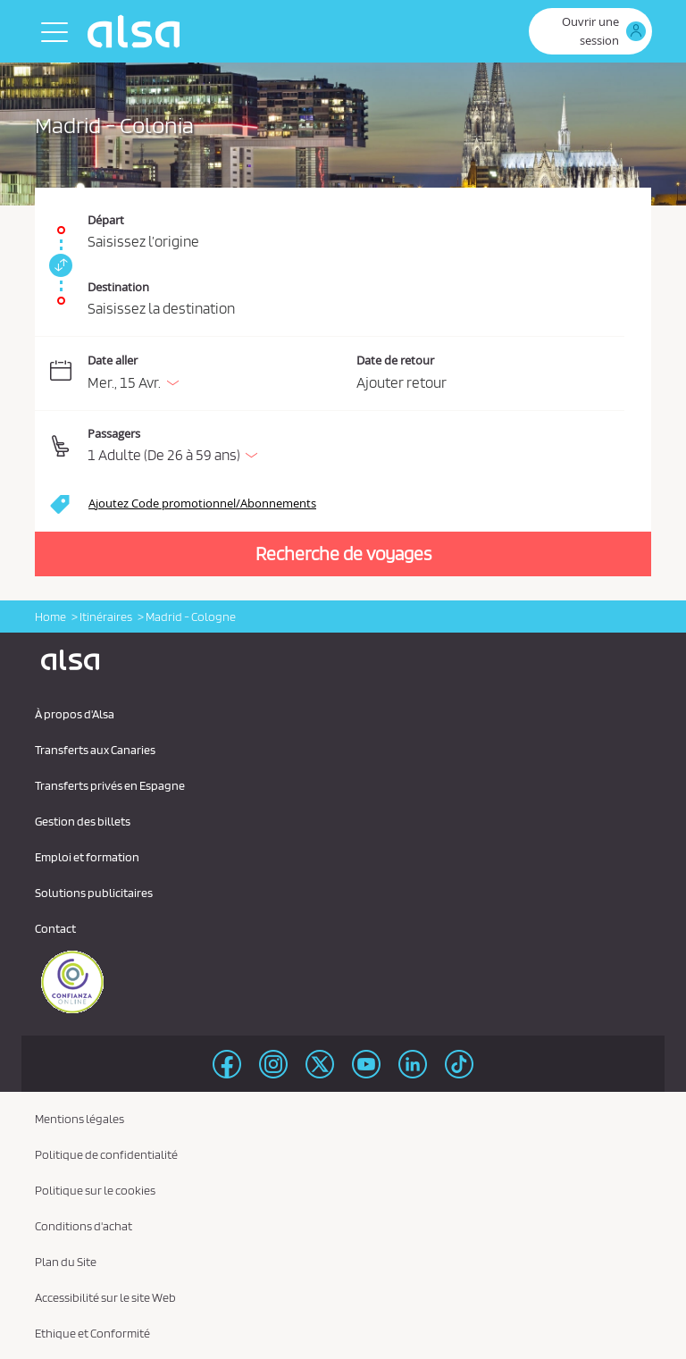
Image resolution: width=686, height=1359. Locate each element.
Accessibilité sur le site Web (105, 1297)
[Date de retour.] (490, 374)
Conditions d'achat (83, 1226)
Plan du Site (65, 1261)
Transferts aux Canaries (95, 749)
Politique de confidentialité (106, 1154)
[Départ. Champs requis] (343, 221)
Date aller (113, 360)
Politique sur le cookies (95, 1190)
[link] (58, 265)
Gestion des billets (82, 821)
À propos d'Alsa (74, 714)
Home (50, 616)
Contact (55, 928)
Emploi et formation (87, 857)
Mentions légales (79, 1119)
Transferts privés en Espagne (110, 785)
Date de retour (395, 360)
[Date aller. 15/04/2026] (218, 374)
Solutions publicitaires (94, 892)
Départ (106, 220)
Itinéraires (105, 616)
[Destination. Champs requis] (343, 291)
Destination (118, 287)
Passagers (114, 433)
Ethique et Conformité (92, 1333)
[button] (356, 447)
